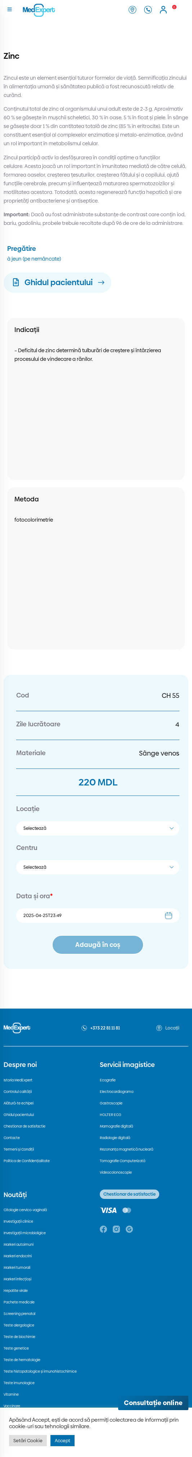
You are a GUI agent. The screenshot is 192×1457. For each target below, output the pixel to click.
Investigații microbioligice (25, 1233)
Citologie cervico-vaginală (25, 1210)
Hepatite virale (16, 1290)
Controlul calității (18, 1091)
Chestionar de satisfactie (24, 1126)
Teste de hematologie (22, 1360)
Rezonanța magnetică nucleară (126, 1149)
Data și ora (34, 895)
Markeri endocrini (18, 1256)
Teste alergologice (19, 1325)
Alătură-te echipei (19, 1103)
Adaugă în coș (97, 944)
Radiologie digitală (115, 1137)
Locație (28, 808)
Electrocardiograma (116, 1091)
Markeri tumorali (17, 1267)
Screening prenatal (19, 1313)
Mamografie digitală (116, 1126)
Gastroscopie (111, 1103)
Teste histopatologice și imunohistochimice (40, 1371)
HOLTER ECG (110, 1114)
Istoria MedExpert (18, 1080)
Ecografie (108, 1080)
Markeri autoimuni (19, 1244)
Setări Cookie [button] (28, 1440)
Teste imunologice (19, 1383)
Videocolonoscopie (116, 1172)
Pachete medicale (19, 1302)
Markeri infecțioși (17, 1279)
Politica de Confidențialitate (27, 1161)
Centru (26, 847)
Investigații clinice (18, 1221)
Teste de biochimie (19, 1336)
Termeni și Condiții (19, 1149)
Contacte (12, 1137)
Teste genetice (16, 1348)
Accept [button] (62, 1440)
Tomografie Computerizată (122, 1161)
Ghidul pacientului (19, 1114)
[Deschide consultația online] (153, 1403)
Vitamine (11, 1394)
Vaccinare (12, 1406)
